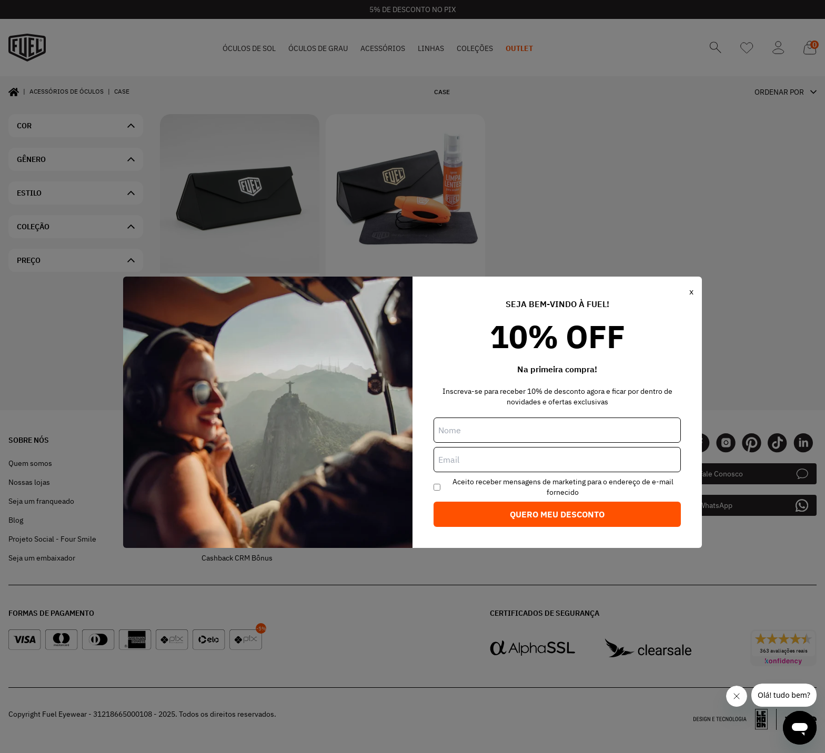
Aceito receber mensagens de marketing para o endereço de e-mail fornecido (562, 487)
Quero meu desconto (557, 514)
